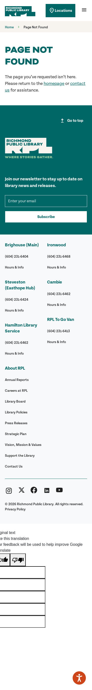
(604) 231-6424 (16, 299)
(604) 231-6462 (16, 343)
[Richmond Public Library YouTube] (59, 492)
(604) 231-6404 (16, 256)
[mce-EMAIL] (46, 201)
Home (9, 27)
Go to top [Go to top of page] (71, 120)
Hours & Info (14, 267)
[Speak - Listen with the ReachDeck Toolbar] (79, 678)
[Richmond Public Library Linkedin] (46, 492)
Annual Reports (17, 380)
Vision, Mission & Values (23, 445)
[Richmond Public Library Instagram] (9, 492)
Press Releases (16, 423)
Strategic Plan (15, 434)
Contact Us (14, 466)
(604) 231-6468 (58, 256)
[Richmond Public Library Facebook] (33, 492)
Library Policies (16, 412)
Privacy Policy (15, 509)
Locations (60, 10)
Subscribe (46, 217)
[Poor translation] (18, 559)
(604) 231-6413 (58, 331)
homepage (54, 83)
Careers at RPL (16, 390)
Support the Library (20, 455)
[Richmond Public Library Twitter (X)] (22, 492)
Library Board (15, 401)
